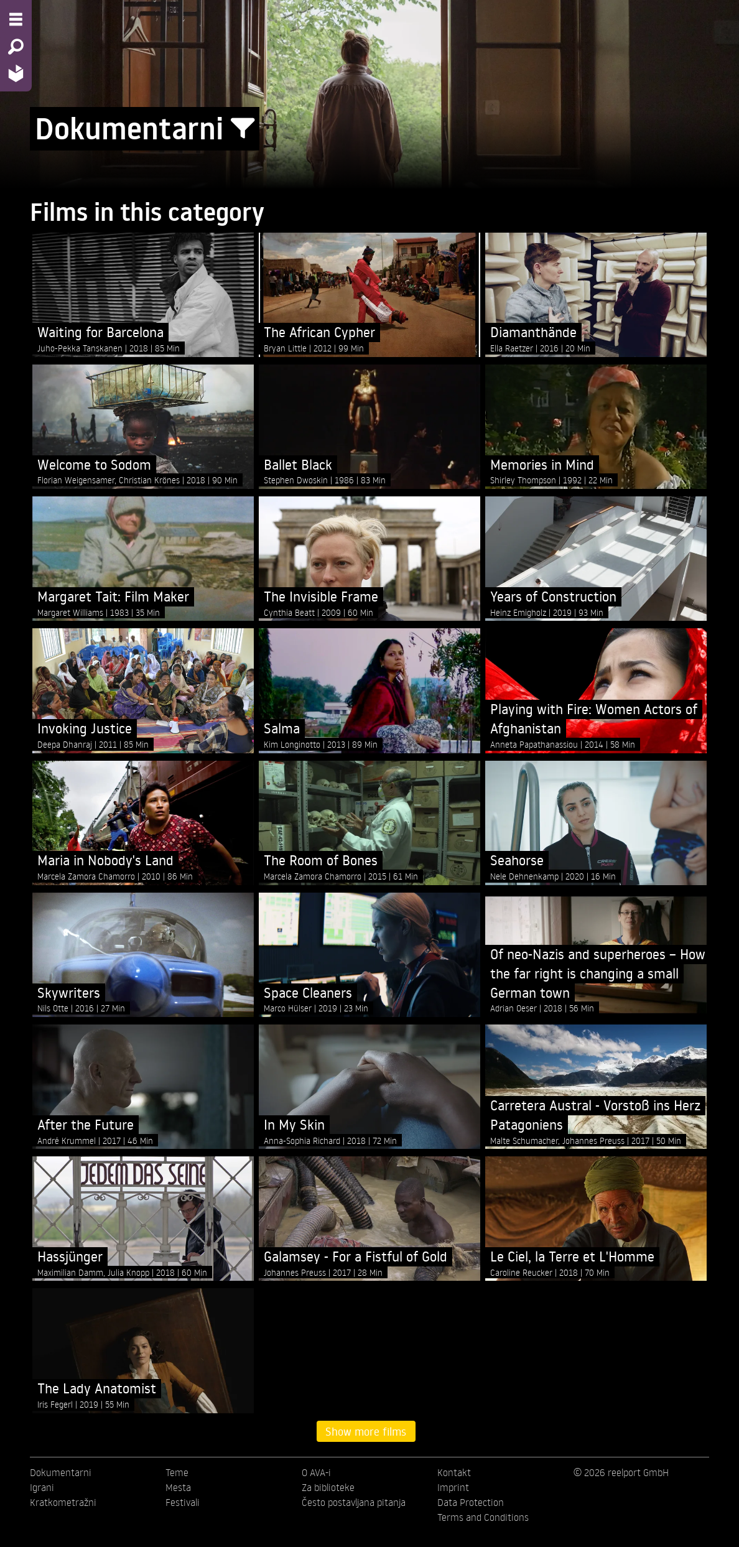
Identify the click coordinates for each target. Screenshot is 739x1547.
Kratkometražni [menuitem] (63, 1502)
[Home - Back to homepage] (16, 73)
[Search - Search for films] (16, 46)
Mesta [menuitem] (178, 1487)
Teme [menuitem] (176, 1472)
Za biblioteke (328, 1487)
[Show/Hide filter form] (242, 128)
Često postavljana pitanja (354, 1502)
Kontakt (454, 1472)
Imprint (453, 1487)
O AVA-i (316, 1472)
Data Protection (470, 1502)
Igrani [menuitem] (42, 1487)
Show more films (365, 1431)
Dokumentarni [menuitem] (60, 1472)
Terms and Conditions (483, 1517)
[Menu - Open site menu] (16, 19)
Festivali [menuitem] (182, 1502)
